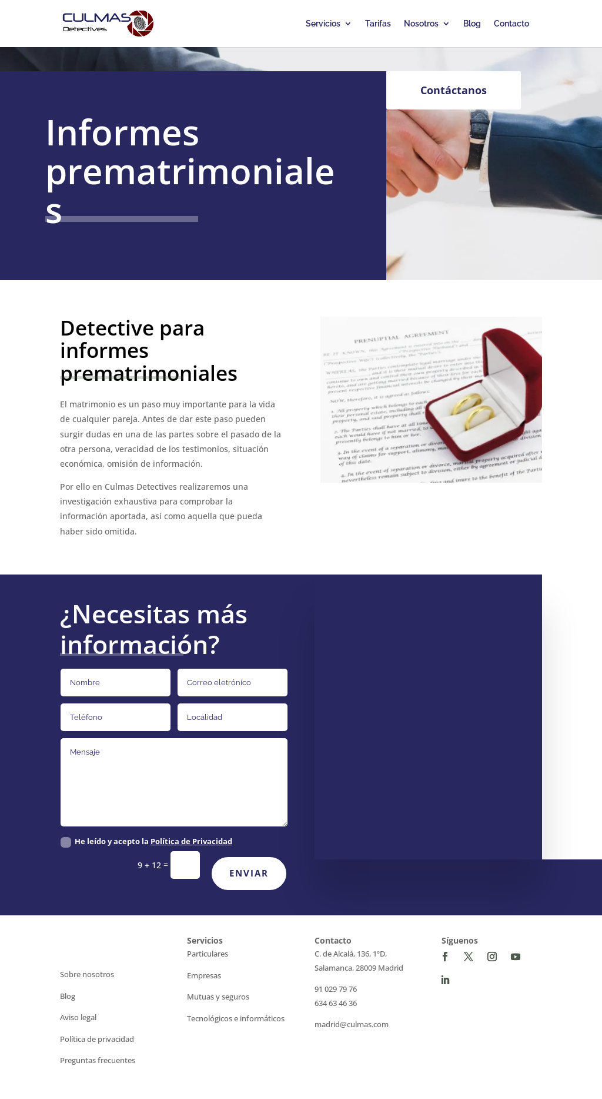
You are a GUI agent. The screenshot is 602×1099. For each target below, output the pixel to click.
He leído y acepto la (146, 842)
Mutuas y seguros (218, 996)
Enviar (249, 873)
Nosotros (421, 23)
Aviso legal (78, 1017)
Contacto (511, 23)
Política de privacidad (97, 1039)
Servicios (323, 23)
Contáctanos (453, 90)
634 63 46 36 (336, 1003)
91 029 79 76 (336, 989)
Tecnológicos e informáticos (236, 1018)
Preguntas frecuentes (97, 1060)
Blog (472, 23)
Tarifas (378, 23)
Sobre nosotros (87, 974)
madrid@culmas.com (352, 1024)
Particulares (207, 953)
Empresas (204, 975)
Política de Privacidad (191, 841)
